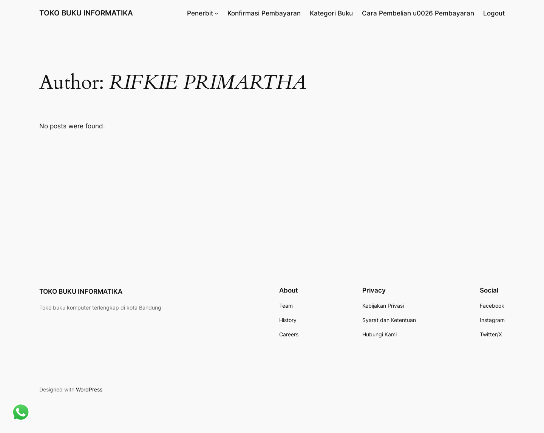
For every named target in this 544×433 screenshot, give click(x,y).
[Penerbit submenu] (216, 13)
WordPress (89, 389)
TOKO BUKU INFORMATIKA (86, 12)
